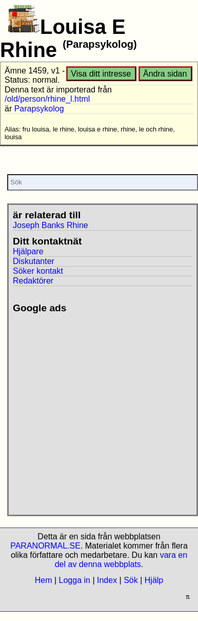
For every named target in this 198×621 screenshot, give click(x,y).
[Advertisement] (96, 410)
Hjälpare (28, 251)
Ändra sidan (165, 73)
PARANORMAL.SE (45, 545)
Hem (43, 580)
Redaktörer (33, 280)
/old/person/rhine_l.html (47, 99)
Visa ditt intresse (101, 73)
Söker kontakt (38, 271)
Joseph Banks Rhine (50, 225)
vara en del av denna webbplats (121, 560)
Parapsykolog (39, 108)
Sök (131, 580)
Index (107, 580)
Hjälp (154, 580)
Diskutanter (33, 261)
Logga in (74, 580)
